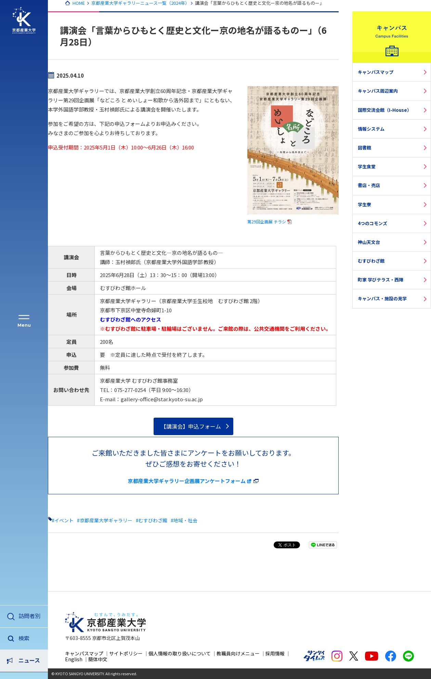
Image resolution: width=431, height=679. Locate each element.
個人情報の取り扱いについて (179, 653)
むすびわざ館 (371, 261)
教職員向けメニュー (238, 653)
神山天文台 (369, 242)
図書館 (364, 147)
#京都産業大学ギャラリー (104, 520)
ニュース (29, 638)
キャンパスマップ (375, 72)
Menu (24, 325)
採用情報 (275, 653)
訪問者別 (29, 616)
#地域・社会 (184, 520)
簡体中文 (97, 659)
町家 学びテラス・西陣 (380, 279)
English (73, 659)
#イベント (63, 520)
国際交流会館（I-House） (385, 110)
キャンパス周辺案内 (378, 91)
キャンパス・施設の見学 (382, 298)
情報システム (371, 129)
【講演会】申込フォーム (191, 426)
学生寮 (364, 204)
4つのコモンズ (372, 223)
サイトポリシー (126, 653)
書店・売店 (369, 185)
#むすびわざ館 (151, 520)
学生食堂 (367, 166)
